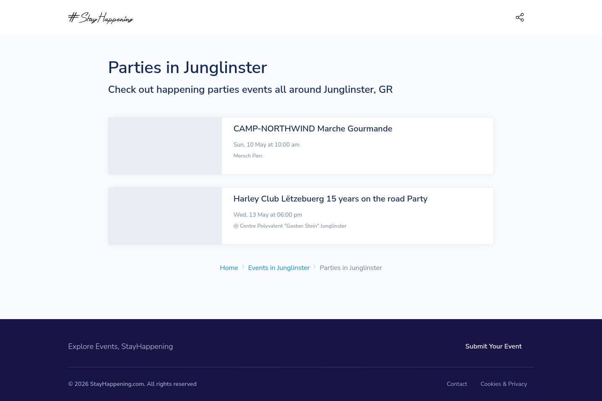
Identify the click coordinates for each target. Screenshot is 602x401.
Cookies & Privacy (503, 384)
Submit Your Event (493, 346)
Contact (457, 384)
